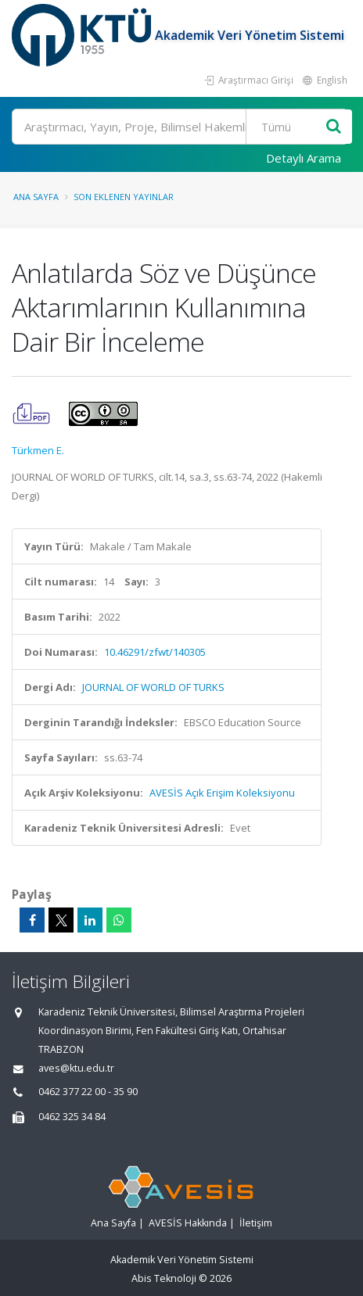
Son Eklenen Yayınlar (124, 196)
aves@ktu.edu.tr (76, 1068)
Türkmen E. (38, 450)
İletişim (255, 1223)
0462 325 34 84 (72, 1116)
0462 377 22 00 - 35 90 (88, 1091)
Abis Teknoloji (163, 1278)
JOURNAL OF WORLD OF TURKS (153, 687)
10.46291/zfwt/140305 (155, 652)
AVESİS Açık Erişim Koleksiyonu (222, 793)
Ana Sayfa (36, 196)
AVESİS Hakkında (188, 1223)
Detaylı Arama (303, 158)
